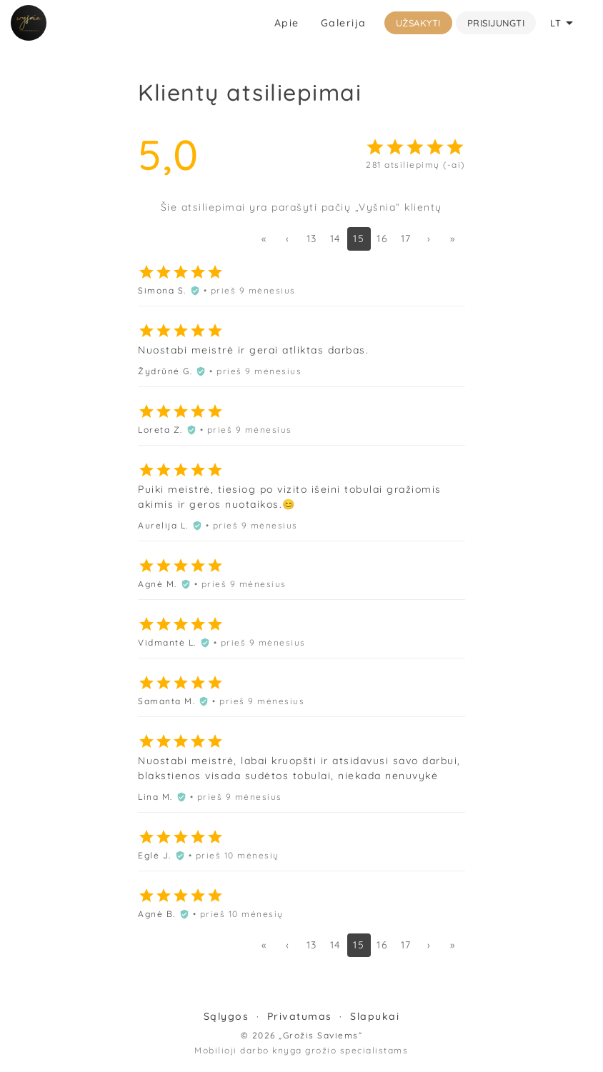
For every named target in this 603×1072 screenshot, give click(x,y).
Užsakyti (418, 23)
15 (358, 238)
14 (335, 238)
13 (312, 238)
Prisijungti (496, 23)
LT (564, 22)
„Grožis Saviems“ (320, 1035)
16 (382, 238)
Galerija (344, 22)
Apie (286, 22)
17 (406, 238)
